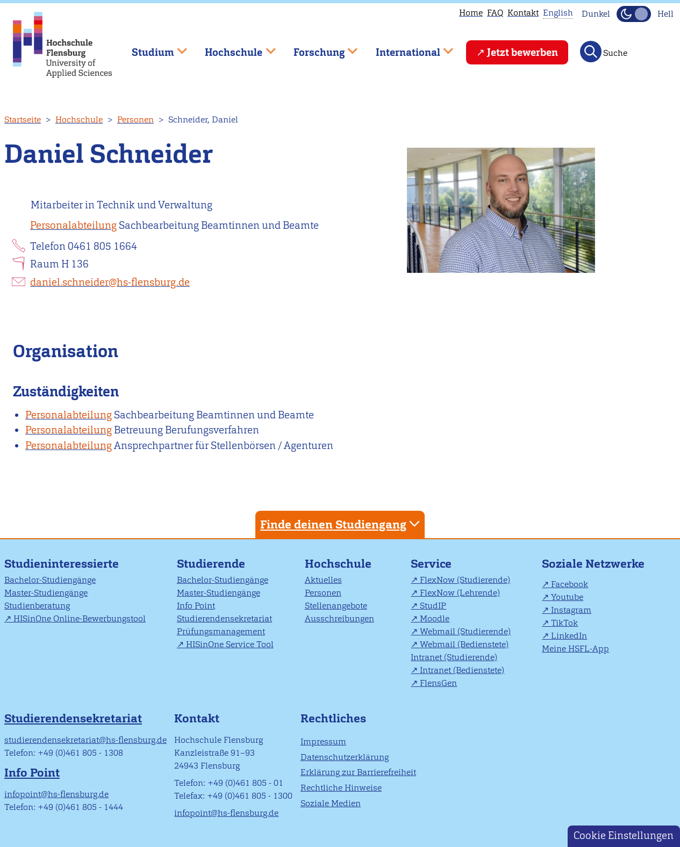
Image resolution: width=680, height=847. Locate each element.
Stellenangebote (336, 605)
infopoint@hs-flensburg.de (56, 794)
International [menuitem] (406, 48)
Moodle (434, 618)
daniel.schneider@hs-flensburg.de (110, 282)
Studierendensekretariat (224, 618)
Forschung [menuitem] (317, 48)
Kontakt (523, 12)
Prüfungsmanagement (221, 631)
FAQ (495, 12)
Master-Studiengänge (46, 592)
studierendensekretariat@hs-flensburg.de (85, 739)
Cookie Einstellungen (624, 835)
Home (471, 12)
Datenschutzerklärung (344, 757)
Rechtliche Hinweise (341, 787)
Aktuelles (323, 579)
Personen (135, 119)
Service (431, 563)
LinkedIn (569, 635)
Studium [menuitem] (151, 48)
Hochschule (79, 119)
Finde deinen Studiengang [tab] (341, 524)
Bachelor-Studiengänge (50, 579)
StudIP (433, 605)
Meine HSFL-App (575, 648)
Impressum (323, 741)
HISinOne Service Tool (230, 644)
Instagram (571, 610)
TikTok (564, 622)
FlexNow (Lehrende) (460, 592)
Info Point (196, 605)
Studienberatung (37, 605)
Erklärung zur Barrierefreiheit (358, 772)
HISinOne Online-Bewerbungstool (79, 618)
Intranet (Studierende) (454, 657)
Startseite (22, 119)
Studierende (211, 563)
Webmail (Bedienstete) (464, 644)
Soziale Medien (330, 803)
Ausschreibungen (339, 618)
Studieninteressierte (61, 563)
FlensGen (438, 683)
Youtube (567, 597)
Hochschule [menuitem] (233, 48)
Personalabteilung (73, 225)
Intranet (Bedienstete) (462, 670)
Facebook (569, 584)
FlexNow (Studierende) (465, 579)
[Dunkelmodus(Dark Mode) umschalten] (634, 14)
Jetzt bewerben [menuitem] (522, 52)
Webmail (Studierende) (465, 631)
